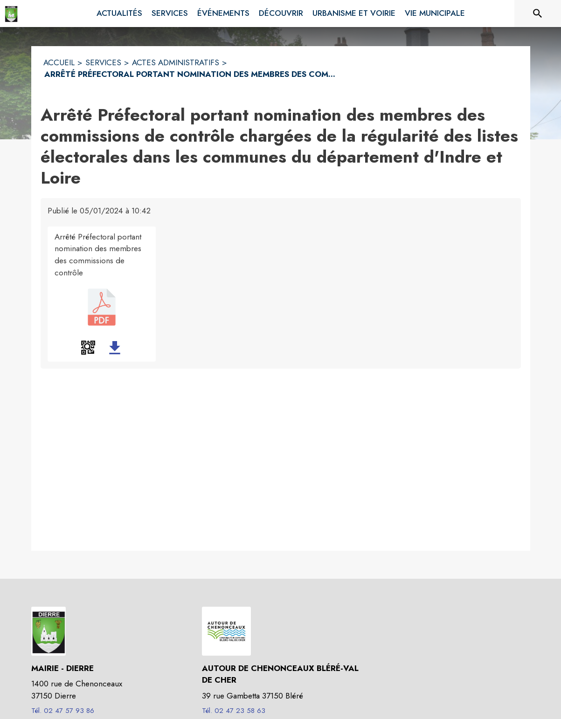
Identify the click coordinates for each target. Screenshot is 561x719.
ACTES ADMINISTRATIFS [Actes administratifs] (175, 62)
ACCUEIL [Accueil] (59, 62)
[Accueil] (11, 13)
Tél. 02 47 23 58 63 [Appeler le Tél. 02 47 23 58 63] (233, 710)
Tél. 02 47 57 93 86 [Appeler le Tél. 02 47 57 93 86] (62, 710)
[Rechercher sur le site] (538, 13)
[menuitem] (119, 13)
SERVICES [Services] (103, 62)
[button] (88, 347)
